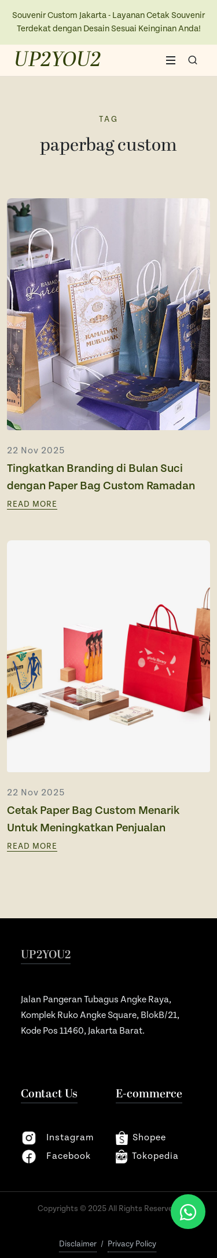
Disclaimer (78, 1244)
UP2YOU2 (57, 60)
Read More (32, 504)
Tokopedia (147, 1157)
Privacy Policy (132, 1244)
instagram (57, 1138)
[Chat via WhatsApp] (188, 1211)
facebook (56, 1157)
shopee (141, 1138)
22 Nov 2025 (36, 450)
